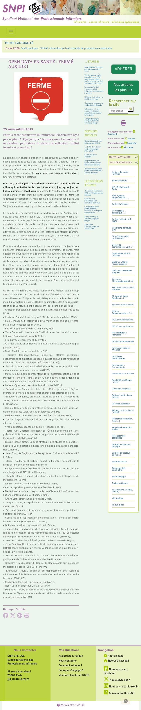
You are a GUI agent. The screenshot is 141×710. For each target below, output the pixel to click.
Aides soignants (119, 180)
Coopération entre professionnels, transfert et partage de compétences (93, 209)
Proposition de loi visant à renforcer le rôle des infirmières (92, 162)
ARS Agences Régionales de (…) (120, 196)
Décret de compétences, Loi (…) (122, 246)
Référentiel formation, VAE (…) (122, 420)
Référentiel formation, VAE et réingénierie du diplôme (93, 193)
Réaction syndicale (121, 404)
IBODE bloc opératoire (122, 326)
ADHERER (123, 69)
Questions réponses (121, 389)
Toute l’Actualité (120, 157)
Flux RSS (127, 147)
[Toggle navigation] (11, 31)
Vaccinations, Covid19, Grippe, (122, 491)
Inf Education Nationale (123, 341)
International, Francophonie (118, 366)
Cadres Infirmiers (120, 204)
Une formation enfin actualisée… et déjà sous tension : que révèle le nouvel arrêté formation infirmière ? (93, 79)
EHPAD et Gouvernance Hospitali (123, 288)
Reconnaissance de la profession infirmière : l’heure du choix (93, 170)
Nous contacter (68, 660)
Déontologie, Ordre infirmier (121, 254)
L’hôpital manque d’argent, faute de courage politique (91, 121)
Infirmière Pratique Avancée (121, 349)
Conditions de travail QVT (121, 229)
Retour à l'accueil (116, 660)
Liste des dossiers (120, 162)
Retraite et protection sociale (122, 428)
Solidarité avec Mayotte (90, 156)
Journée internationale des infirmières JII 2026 (93, 69)
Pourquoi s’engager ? (71, 670)
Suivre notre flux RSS (119, 693)
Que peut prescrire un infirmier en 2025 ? (93, 142)
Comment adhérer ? (70, 665)
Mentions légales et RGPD (74, 675)
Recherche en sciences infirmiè (123, 411)
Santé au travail (119, 461)
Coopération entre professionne (120, 237)
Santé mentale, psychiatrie (119, 469)
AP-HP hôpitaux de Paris (121, 188)
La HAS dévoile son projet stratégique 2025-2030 (92, 149)
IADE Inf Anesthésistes (122, 320)
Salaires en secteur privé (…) (121, 454)
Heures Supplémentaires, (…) (122, 312)
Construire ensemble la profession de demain (93, 104)
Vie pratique (117, 498)
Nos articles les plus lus (123, 88)
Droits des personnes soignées (122, 271)
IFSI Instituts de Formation (119, 334)
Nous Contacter (25, 650)
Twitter (129, 139)
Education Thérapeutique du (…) (122, 280)
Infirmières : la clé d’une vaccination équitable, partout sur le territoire (93, 112)
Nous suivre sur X (117, 680)
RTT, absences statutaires (118, 437)
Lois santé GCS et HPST (123, 373)
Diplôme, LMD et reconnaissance (120, 263)
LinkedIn (130, 143)
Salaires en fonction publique (121, 445)
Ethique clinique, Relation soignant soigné (91, 218)
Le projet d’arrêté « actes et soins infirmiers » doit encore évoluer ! (94, 90)
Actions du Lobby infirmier (120, 173)
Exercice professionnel (122, 305)
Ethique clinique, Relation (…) (120, 297)
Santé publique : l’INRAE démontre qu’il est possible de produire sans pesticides (66, 48)
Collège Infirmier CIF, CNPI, (121, 220)
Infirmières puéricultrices (118, 357)
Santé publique (119, 476)
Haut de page (114, 656)
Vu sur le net (118, 505)
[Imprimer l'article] (26, 616)
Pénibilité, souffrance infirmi (122, 381)
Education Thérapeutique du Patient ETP (91, 226)
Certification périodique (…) (119, 212)
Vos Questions (69, 650)
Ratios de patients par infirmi (122, 396)
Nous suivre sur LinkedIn (121, 686)
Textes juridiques (120, 483)
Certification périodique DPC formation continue (92, 201)
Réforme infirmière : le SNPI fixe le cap (93, 98)
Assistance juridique (71, 656)
